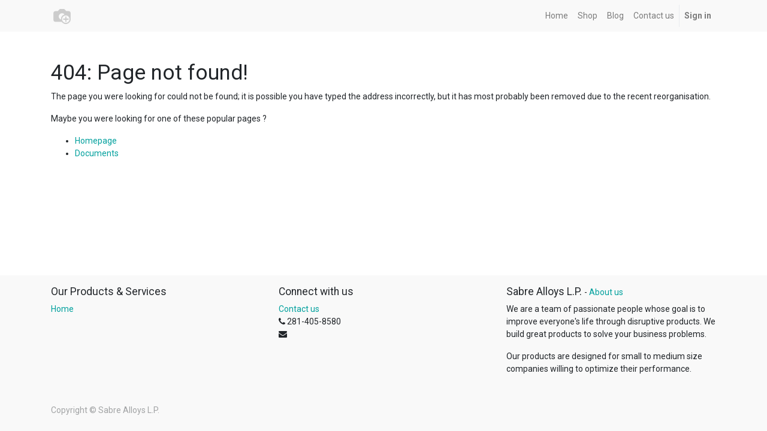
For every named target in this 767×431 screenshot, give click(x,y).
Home (62, 309)
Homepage (96, 140)
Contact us (299, 309)
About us (606, 292)
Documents (97, 153)
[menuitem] (556, 16)
